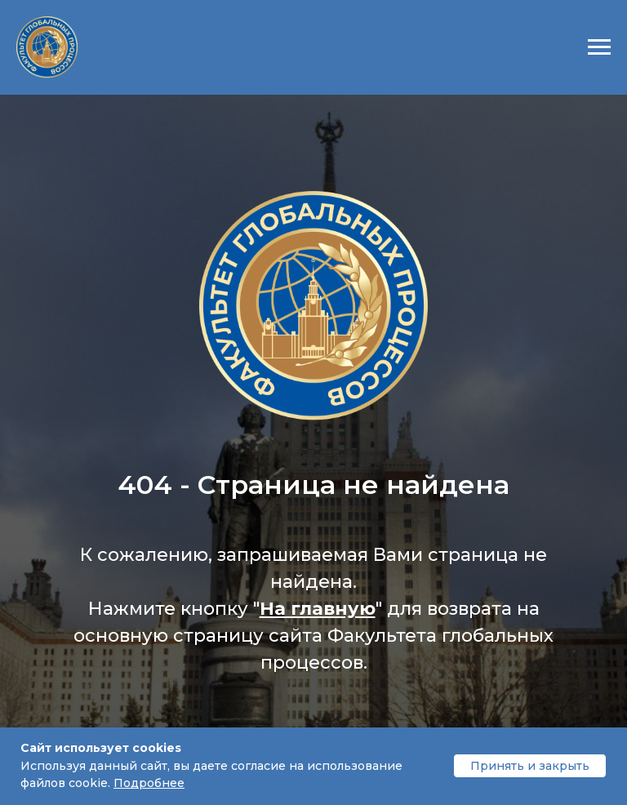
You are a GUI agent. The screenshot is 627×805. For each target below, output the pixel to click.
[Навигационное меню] (599, 47)
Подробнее (149, 783)
